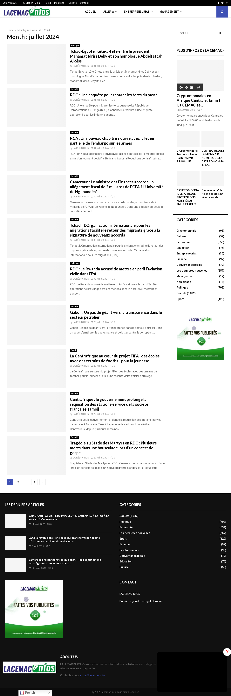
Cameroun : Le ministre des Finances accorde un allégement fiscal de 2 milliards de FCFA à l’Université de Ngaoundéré (117, 186)
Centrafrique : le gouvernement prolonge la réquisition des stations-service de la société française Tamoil (109, 404)
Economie (183, 242)
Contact (84, 3)
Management (169, 11)
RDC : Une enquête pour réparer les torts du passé (114, 94)
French (27, 693)
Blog (48, 3)
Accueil (90, 11)
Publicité (72, 3)
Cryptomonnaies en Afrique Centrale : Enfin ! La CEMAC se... (198, 100)
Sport (73, 350)
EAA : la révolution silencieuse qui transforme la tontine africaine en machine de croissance (64, 540)
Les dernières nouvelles (192, 270)
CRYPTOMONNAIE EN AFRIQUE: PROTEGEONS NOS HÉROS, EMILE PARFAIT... (188, 197)
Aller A (108, 11)
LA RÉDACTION (81, 66)
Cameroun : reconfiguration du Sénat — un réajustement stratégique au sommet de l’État (65, 562)
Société (74, 89)
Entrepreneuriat (136, 11)
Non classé (184, 281)
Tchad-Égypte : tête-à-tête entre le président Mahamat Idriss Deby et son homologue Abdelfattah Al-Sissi (116, 56)
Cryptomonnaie (186, 230)
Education (183, 247)
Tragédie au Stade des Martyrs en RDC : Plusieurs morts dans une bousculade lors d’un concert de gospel (113, 448)
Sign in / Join (31, 3)
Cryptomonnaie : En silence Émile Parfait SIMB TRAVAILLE (187, 156)
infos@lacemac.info (92, 675)
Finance (182, 259)
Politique (75, 45)
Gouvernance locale (189, 264)
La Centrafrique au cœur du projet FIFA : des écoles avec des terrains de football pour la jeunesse (115, 358)
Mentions (59, 3)
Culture (181, 236)
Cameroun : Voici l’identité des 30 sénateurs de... (212, 193)
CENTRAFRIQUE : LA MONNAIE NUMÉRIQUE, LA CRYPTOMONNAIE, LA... (212, 157)
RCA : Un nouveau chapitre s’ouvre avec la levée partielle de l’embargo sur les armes (112, 140)
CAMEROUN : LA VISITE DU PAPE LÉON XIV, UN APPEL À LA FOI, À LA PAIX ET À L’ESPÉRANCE (69, 518)
